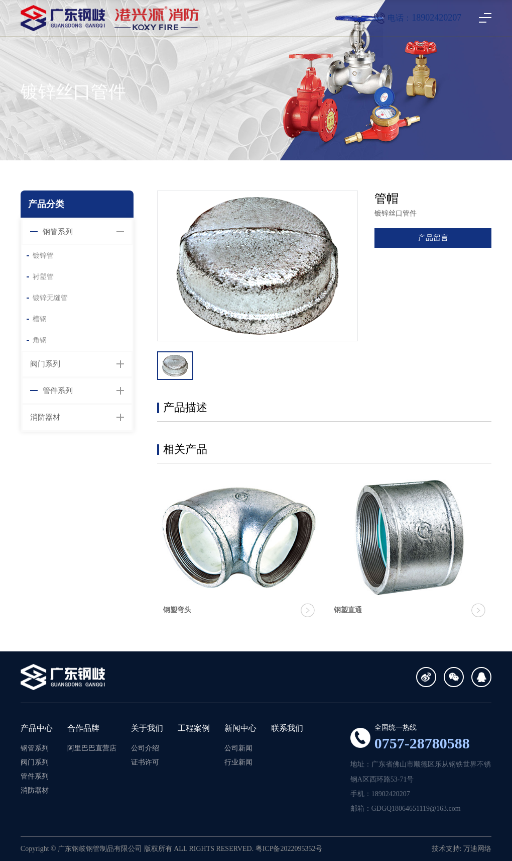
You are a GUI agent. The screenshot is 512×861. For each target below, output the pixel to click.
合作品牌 (83, 728)
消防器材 (45, 417)
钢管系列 (58, 232)
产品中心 (37, 728)
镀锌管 (43, 255)
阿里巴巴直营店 (91, 748)
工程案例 (194, 728)
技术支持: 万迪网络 (461, 848)
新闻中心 (240, 728)
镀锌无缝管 (50, 298)
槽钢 (40, 319)
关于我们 (147, 728)
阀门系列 (45, 364)
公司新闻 (238, 748)
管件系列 (58, 391)
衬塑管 (43, 276)
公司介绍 (145, 748)
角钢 (40, 340)
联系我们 (287, 728)
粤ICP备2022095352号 (289, 848)
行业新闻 (238, 762)
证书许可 (145, 762)
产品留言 (433, 238)
